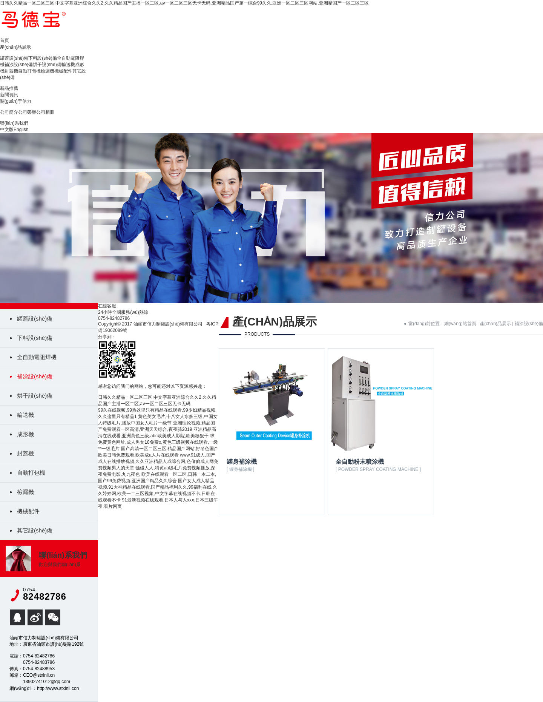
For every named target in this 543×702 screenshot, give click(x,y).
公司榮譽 (27, 112)
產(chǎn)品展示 (15, 47)
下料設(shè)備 (42, 58)
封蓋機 (11, 71)
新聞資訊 (9, 94)
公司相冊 (45, 112)
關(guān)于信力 (15, 101)
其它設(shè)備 (34, 530)
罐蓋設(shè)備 (14, 58)
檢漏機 (47, 71)
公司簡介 (9, 112)
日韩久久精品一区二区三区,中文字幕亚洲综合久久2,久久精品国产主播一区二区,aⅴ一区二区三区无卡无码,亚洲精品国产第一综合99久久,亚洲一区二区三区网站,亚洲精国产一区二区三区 (184, 3)
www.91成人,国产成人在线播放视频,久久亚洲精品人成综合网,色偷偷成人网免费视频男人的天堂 (158, 461)
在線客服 (107, 306)
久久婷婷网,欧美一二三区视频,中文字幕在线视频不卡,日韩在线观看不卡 (157, 493)
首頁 (4, 40)
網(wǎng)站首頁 (460, 323)
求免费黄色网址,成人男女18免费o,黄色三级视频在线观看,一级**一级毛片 (158, 442)
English (21, 129)
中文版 (7, 129)
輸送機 (68, 64)
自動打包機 (29, 71)
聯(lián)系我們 (14, 123)
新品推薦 (9, 88)
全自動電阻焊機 (37, 357)
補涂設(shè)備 (19, 64)
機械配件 (63, 71)
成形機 (25, 434)
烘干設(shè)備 (47, 64)
